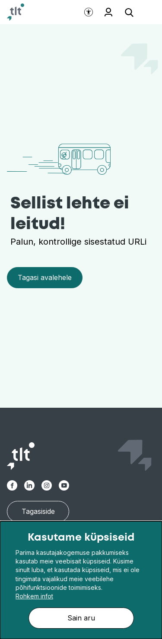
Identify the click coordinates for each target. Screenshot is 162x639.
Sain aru (81, 618)
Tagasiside (38, 511)
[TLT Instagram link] (46, 485)
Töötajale (108, 12)
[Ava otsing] (129, 12)
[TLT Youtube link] (64, 485)
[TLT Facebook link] (12, 485)
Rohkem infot (34, 596)
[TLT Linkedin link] (29, 485)
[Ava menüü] (144, 12)
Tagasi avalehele (45, 277)
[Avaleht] (15, 12)
